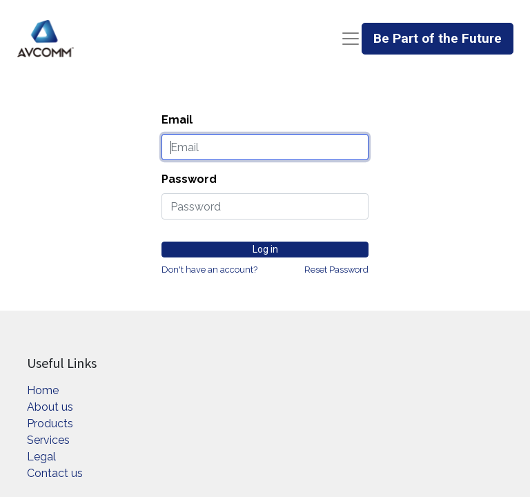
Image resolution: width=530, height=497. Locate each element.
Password (189, 179)
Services (48, 440)
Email (177, 119)
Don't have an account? (209, 269)
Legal (41, 456)
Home (43, 390)
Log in (265, 249)
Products (50, 423)
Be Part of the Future (437, 38)
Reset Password (336, 269)
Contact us (55, 473)
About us (50, 406)
